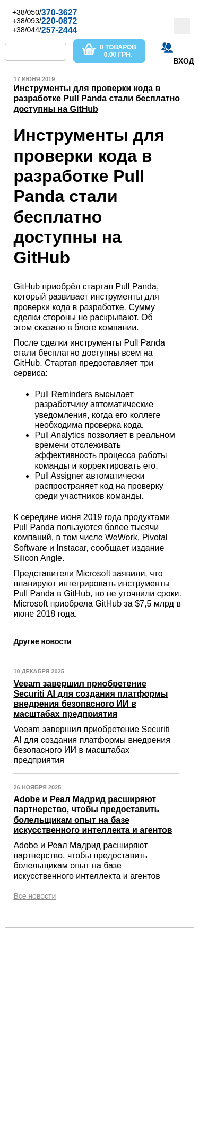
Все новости (34, 896)
